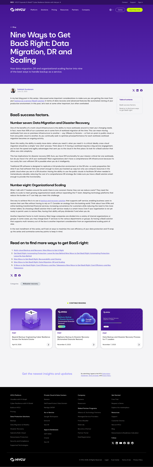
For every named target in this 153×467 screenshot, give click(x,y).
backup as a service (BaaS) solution (29, 101)
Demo (120, 10)
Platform (34, 10)
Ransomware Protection (19, 437)
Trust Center (115, 460)
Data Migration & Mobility (19, 425)
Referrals (81, 425)
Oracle (46, 438)
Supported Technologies (19, 445)
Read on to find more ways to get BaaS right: (129, 109)
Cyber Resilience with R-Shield (21, 403)
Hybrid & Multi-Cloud (18, 433)
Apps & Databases (51, 430)
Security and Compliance (19, 441)
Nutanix (47, 399)
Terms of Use (126, 460)
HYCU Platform (15, 395)
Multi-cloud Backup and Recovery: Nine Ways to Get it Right (39, 250)
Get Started (116, 395)
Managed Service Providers (88, 417)
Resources (64, 10)
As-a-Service (49, 412)
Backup (13, 421)
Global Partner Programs (87, 408)
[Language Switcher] (111, 10)
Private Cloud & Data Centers (55, 395)
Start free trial (134, 10)
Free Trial (115, 399)
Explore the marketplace (120, 408)
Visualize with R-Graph (18, 399)
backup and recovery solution (53, 201)
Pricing (54, 10)
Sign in (140, 2)
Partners (75, 10)
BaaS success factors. (128, 105)
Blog (13, 27)
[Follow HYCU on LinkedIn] (116, 443)
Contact (125, 2)
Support (133, 2)
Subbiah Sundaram (25, 89)
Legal (106, 460)
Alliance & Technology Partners (89, 412)
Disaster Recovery (17, 429)
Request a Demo (118, 403)
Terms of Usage (94, 375)
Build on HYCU (15, 408)
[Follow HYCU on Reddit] (132, 443)
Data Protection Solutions (20, 417)
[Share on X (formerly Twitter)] (133, 90)
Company (86, 10)
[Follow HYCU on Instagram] (128, 443)
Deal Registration (84, 437)
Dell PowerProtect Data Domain (55, 403)
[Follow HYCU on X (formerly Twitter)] (113, 443)
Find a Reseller (83, 421)
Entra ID (47, 421)
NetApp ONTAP (49, 408)
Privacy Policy (106, 375)
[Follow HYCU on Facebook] (124, 443)
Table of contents (126, 100)
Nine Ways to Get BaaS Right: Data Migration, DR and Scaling (39, 262)
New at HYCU (116, 425)
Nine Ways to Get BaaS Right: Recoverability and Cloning (37, 259)
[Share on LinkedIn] (137, 90)
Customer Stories (118, 421)
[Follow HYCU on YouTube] (120, 443)
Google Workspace (51, 417)
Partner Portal (83, 433)
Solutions (44, 10)
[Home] (18, 10)
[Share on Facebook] (141, 90)
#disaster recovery (30, 284)
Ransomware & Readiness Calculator (125, 433)
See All (46, 425)
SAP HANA (47, 434)
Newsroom (82, 403)
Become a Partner (84, 429)
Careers (81, 399)
